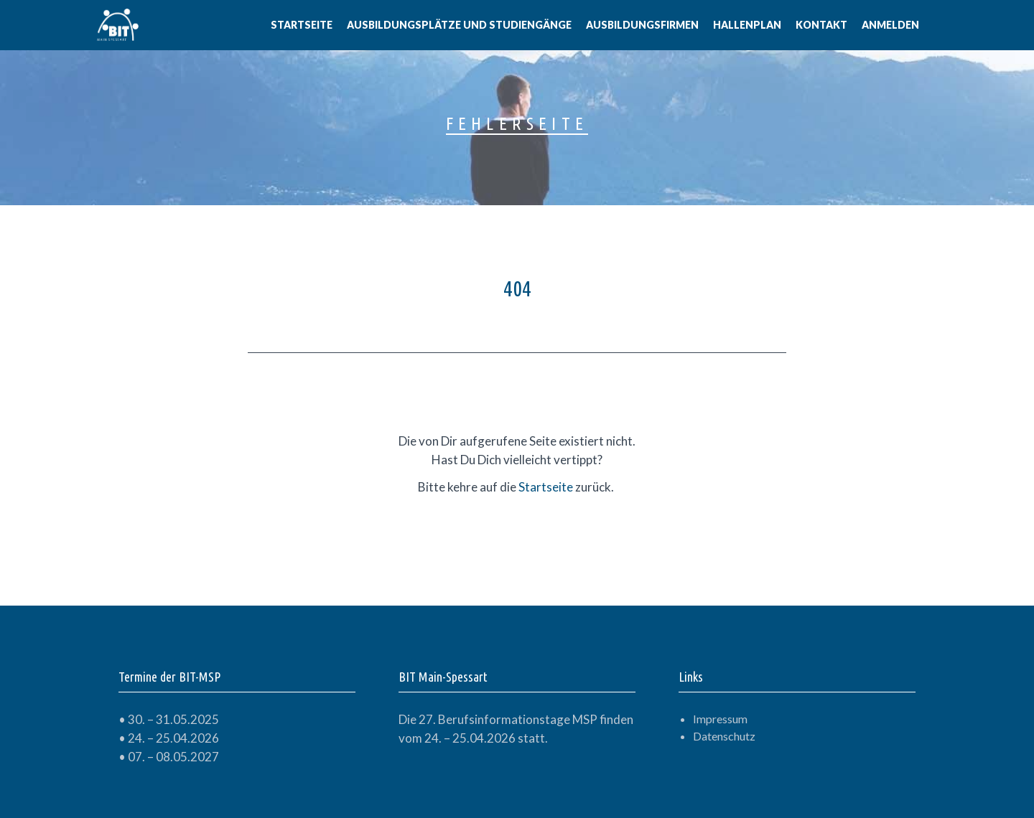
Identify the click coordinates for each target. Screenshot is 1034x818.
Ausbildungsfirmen (642, 25)
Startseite (301, 25)
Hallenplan (747, 25)
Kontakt (821, 25)
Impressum (720, 718)
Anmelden (890, 25)
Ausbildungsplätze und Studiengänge (459, 25)
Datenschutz (724, 736)
